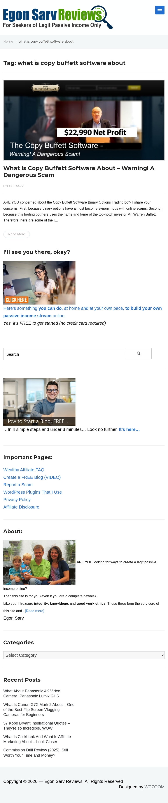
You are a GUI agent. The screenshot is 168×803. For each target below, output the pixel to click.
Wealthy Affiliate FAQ (23, 469)
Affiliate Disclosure (21, 507)
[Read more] (34, 611)
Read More (16, 234)
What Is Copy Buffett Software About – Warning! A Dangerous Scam (78, 171)
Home (8, 42)
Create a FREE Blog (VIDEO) (32, 477)
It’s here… (129, 429)
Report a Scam (17, 484)
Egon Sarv (15, 186)
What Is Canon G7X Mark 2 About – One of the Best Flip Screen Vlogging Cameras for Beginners (38, 709)
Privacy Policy (16, 499)
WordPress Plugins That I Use (32, 492)
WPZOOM (154, 786)
